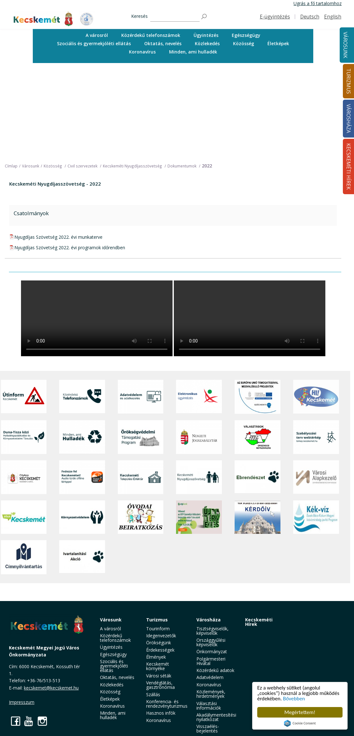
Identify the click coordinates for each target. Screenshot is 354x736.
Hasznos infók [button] (160, 713)
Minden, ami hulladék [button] (193, 52)
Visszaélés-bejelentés (207, 728)
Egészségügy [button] (246, 35)
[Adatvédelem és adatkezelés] (141, 397)
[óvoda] (141, 517)
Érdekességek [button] (160, 650)
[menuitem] (96, 35)
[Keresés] (175, 17)
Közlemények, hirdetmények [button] (210, 694)
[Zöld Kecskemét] (24, 517)
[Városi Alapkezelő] (316, 477)
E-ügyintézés (275, 16)
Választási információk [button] (208, 705)
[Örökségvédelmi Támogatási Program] (141, 437)
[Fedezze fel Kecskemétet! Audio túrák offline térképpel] (82, 477)
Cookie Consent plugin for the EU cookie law (300, 723)
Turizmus (157, 620)
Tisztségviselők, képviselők (212, 631)
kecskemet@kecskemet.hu (51, 688)
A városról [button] (97, 35)
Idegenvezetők (161, 636)
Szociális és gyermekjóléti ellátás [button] (94, 43)
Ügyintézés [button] (206, 35)
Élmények (156, 657)
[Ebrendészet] (257, 477)
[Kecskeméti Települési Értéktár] (141, 477)
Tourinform (158, 629)
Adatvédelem (209, 677)
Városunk (345, 45)
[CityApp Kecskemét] (24, 477)
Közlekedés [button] (207, 43)
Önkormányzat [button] (211, 651)
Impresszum (21, 702)
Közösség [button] (243, 43)
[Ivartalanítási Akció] (82, 557)
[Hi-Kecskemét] (316, 397)
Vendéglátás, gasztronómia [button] (160, 685)
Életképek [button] (278, 43)
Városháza (208, 620)
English (332, 16)
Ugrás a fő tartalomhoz (318, 3)
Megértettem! (299, 712)
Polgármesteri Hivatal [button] (210, 661)
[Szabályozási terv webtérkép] (316, 437)
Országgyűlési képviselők (210, 642)
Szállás (153, 694)
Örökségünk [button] (158, 643)
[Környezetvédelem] (82, 517)
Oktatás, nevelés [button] (162, 43)
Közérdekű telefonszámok (150, 35)
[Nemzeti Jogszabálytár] (199, 437)
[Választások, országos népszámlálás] (257, 437)
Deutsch (309, 16)
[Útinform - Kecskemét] (24, 397)
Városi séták (158, 676)
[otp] (199, 517)
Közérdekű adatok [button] (215, 670)
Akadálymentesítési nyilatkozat (216, 717)
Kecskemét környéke (157, 666)
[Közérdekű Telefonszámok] (82, 397)
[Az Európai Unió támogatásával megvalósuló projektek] (257, 397)
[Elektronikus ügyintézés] (199, 397)
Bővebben (294, 699)
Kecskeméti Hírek (259, 622)
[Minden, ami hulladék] (82, 437)
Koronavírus (142, 52)
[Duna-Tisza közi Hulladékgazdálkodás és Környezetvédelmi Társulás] (24, 437)
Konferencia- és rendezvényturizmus (167, 703)
